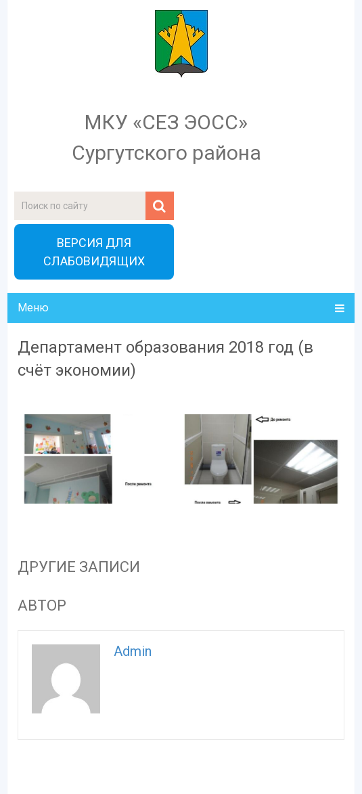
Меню (33, 307)
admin (133, 651)
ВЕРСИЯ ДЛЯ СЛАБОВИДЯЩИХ (94, 252)
